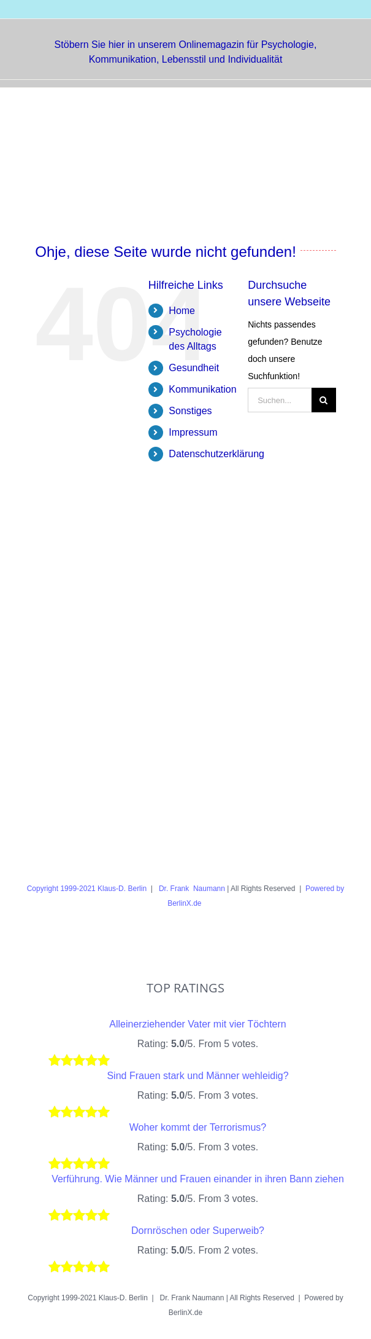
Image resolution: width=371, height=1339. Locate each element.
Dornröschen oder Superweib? (197, 1230)
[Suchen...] (279, 400)
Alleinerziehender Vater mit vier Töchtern (197, 1024)
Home (182, 310)
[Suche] (324, 400)
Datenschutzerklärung (216, 454)
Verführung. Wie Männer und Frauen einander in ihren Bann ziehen (198, 1179)
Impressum (193, 432)
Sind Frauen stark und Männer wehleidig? (197, 1075)
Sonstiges (190, 411)
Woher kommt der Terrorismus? (197, 1127)
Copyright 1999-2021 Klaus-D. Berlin (87, 888)
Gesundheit (194, 368)
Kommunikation (202, 389)
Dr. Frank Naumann (191, 888)
